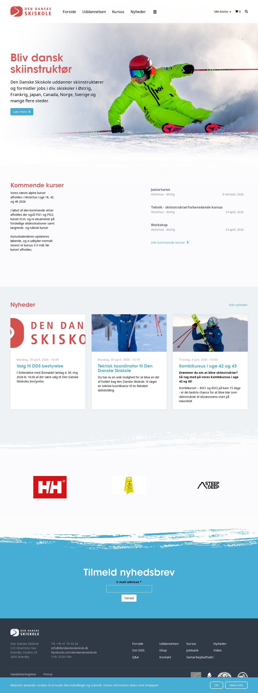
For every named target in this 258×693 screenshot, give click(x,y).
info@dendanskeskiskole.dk (69, 648)
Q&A (135, 657)
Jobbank (192, 650)
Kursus (118, 11)
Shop (163, 650)
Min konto (222, 12)
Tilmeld (129, 598)
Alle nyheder (238, 305)
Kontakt (165, 657)
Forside (69, 11)
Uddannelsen (94, 11)
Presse (47, 674)
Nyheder (138, 11)
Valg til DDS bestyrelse (40, 366)
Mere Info (236, 685)
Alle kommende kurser (170, 242)
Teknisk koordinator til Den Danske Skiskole (125, 368)
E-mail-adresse (129, 582)
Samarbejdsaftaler (200, 657)
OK (216, 685)
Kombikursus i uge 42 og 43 (208, 366)
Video (217, 650)
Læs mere (22, 112)
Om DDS (138, 650)
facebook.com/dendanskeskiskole (74, 652)
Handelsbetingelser (23, 674)
